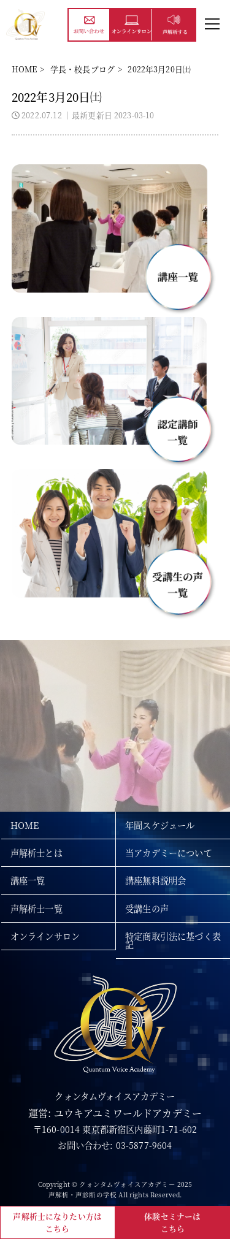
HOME (24, 69)
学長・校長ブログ (82, 69)
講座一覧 (27, 880)
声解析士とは (36, 853)
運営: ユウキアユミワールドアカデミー (115, 1113)
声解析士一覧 (36, 908)
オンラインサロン (45, 936)
